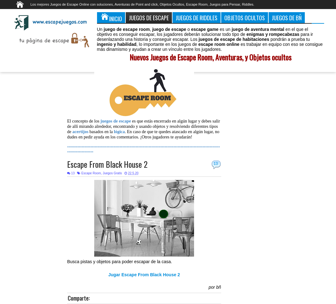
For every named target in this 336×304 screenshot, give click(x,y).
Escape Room (91, 173)
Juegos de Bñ (287, 17)
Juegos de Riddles (196, 17)
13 (216, 164)
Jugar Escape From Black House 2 (144, 274)
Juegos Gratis (112, 173)
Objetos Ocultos (244, 17)
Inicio (111, 17)
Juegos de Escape (149, 17)
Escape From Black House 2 (107, 164)
